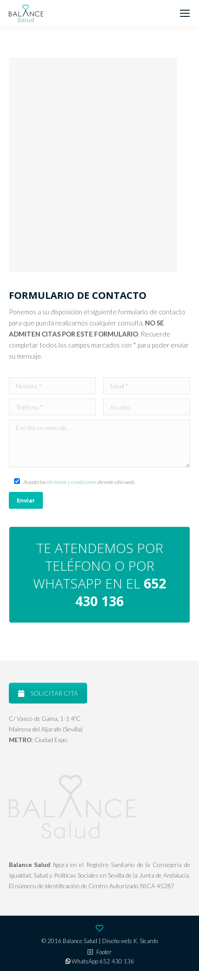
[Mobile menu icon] (185, 13)
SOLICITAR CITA (48, 693)
